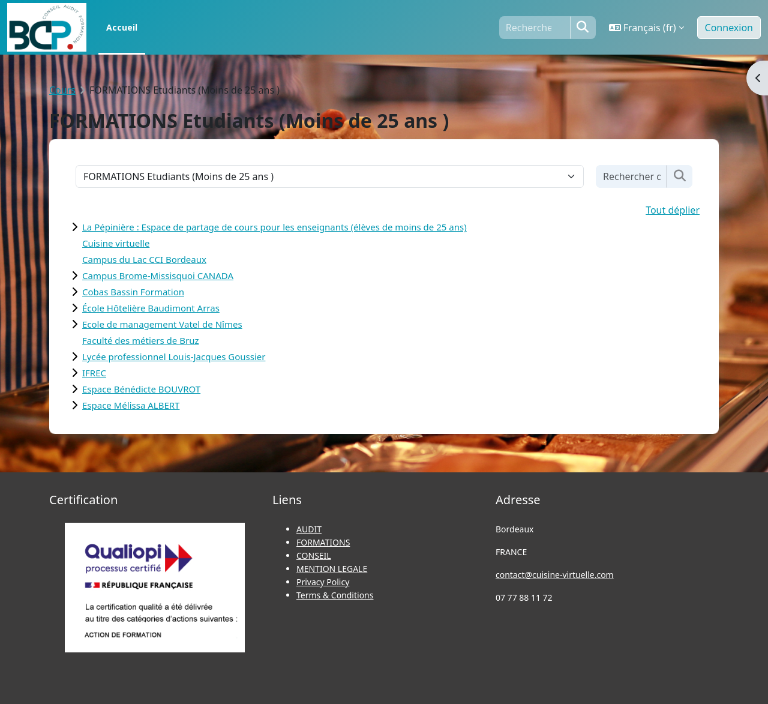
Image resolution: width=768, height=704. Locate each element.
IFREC (94, 373)
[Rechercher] (535, 27)
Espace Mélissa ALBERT (130, 405)
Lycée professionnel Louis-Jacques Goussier (173, 356)
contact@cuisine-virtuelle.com (555, 574)
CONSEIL (313, 555)
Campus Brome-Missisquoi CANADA (157, 275)
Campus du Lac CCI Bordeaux (144, 259)
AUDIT (309, 529)
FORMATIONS (323, 542)
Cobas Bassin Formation (133, 292)
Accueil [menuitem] (121, 27)
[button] (646, 27)
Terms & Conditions (335, 595)
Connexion (729, 27)
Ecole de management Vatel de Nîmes (162, 324)
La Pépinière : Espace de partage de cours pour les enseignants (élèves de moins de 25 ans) (274, 227)
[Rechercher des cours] (632, 176)
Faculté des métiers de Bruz (140, 340)
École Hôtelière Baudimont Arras (151, 308)
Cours (62, 90)
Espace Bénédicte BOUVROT (141, 389)
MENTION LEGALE (331, 568)
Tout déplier (673, 210)
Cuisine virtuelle (115, 243)
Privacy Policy (322, 582)
